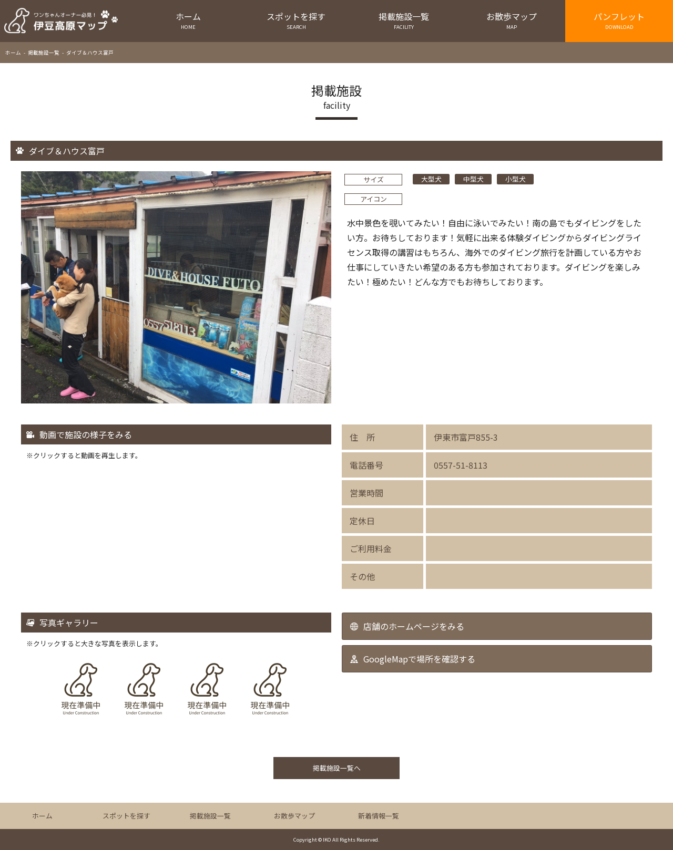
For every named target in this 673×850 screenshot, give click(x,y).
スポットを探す (296, 20)
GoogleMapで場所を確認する (419, 658)
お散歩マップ (511, 20)
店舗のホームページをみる (413, 626)
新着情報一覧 (378, 816)
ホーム (188, 20)
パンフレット (619, 20)
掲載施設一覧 (404, 20)
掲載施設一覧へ (337, 768)
